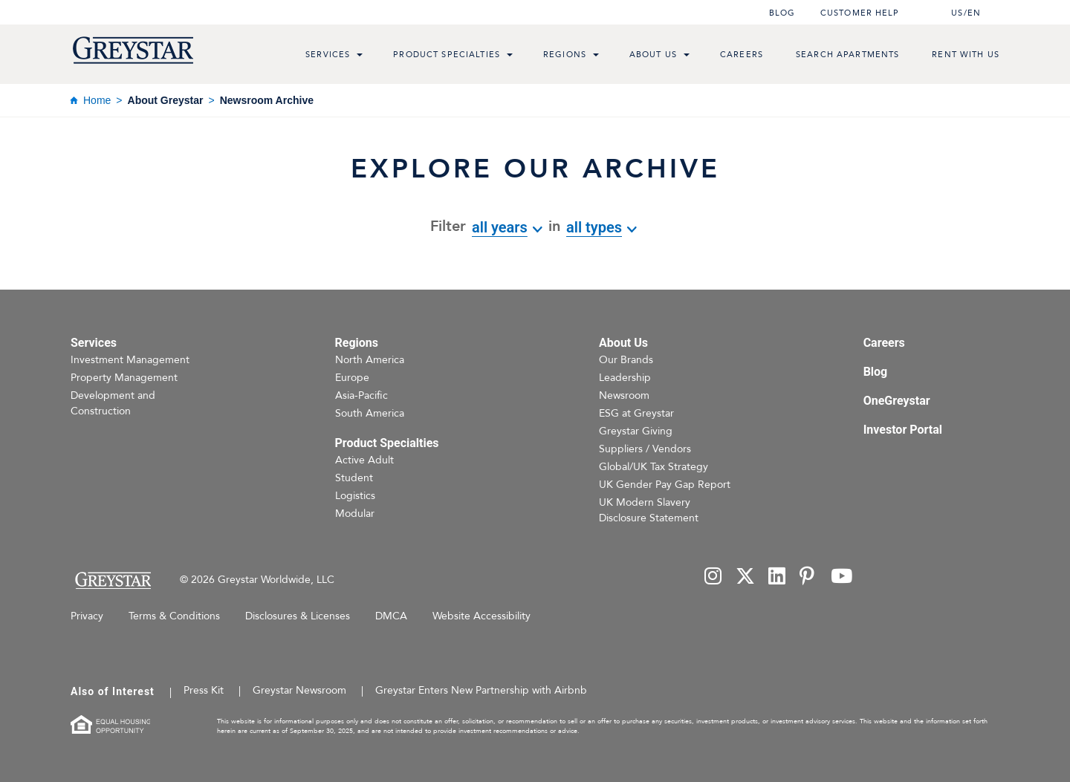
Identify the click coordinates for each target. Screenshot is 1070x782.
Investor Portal (902, 430)
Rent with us (965, 54)
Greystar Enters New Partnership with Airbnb (481, 690)
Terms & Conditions (174, 616)
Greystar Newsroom (299, 690)
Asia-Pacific (361, 395)
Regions (564, 54)
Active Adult (364, 460)
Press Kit (204, 690)
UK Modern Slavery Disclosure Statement (648, 510)
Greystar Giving (635, 431)
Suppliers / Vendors (645, 449)
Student (354, 478)
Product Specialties (446, 54)
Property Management (124, 378)
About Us (653, 54)
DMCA (391, 616)
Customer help (859, 13)
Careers (741, 54)
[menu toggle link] (360, 56)
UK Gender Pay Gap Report (664, 485)
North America (369, 360)
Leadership (625, 378)
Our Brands (626, 360)
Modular (354, 513)
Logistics (355, 496)
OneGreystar (896, 401)
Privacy (87, 616)
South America (369, 413)
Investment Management (130, 360)
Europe (352, 378)
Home (97, 100)
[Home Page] (113, 580)
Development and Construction (113, 403)
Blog (782, 13)
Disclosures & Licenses (297, 616)
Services (327, 54)
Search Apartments (847, 54)
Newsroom (624, 395)
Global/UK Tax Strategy (653, 467)
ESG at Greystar (636, 413)
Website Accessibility (481, 616)
